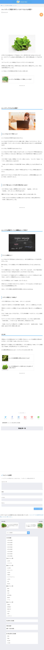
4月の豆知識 (9, 544)
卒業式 (8, 574)
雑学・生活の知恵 (10, 628)
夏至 (8, 588)
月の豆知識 (8, 537)
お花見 (8, 572)
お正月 (8, 560)
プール (8, 599)
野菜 (8, 636)
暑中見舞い (9, 595)
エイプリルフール (10, 577)
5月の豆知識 (9, 547)
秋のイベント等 (9, 602)
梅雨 (8, 590)
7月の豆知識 (9, 551)
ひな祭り (9, 568)
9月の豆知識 (9, 556)
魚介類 (8, 641)
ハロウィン (9, 616)
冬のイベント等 (9, 558)
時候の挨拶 (8, 626)
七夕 (8, 593)
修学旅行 (9, 607)
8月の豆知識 (9, 553)
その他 (8, 643)
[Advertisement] (22, 25)
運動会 (8, 604)
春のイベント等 (9, 565)
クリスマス (9, 563)
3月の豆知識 (9, 542)
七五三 (8, 611)
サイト (3, 503)
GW (8, 581)
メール (3, 497)
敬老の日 (9, 609)
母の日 (8, 583)
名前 (3, 492)
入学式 (8, 579)
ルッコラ (10, 422)
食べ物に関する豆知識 (11, 634)
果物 (8, 638)
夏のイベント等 (9, 586)
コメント (4, 481)
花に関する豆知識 (16, 422)
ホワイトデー (10, 570)
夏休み (8, 597)
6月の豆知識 (9, 549)
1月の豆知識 (9, 540)
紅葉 (8, 613)
